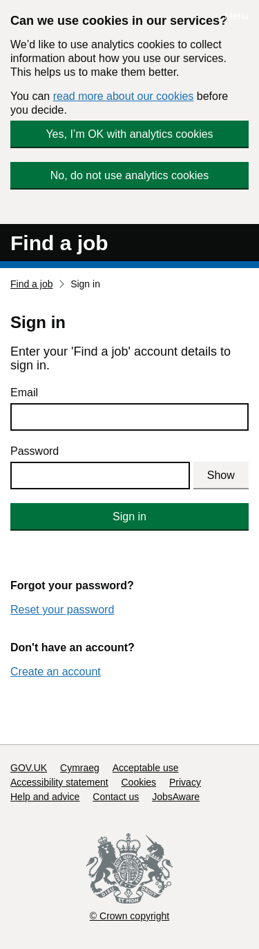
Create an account (55, 671)
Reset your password (62, 609)
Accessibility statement (59, 782)
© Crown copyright (129, 915)
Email (24, 392)
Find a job (59, 243)
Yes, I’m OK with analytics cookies (129, 134)
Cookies (139, 782)
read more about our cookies (123, 96)
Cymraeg (79, 767)
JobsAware (176, 796)
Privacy (185, 782)
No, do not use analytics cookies (129, 175)
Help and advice (44, 796)
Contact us (116, 796)
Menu (236, 15)
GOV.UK (28, 767)
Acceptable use (146, 767)
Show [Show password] (221, 475)
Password (34, 451)
